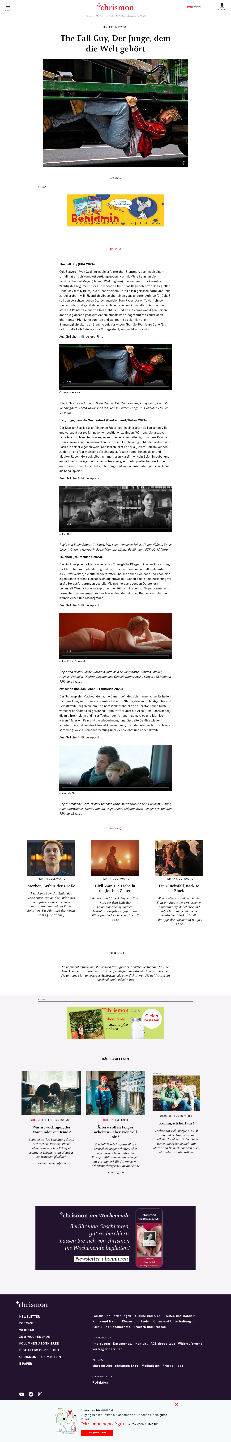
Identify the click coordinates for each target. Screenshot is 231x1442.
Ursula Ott (111, 1172)
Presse (168, 1366)
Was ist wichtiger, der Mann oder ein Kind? (51, 1130)
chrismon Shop (127, 1366)
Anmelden (222, 7)
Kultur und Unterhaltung (172, 1321)
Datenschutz (123, 1344)
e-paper (25, 1364)
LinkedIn (122, 980)
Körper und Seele (135, 1321)
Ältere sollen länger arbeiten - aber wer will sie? (115, 1132)
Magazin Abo (102, 1366)
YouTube (21, 1394)
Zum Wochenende (34, 1337)
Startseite (89, 16)
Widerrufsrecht (190, 1344)
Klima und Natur (105, 1321)
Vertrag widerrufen (107, 1349)
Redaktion (100, 1383)
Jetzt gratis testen (97, 1432)
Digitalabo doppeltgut (39, 1350)
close (176, 1404)
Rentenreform (118, 1120)
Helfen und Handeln (180, 1316)
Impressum (101, 1344)
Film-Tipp (99, 16)
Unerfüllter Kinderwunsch (54, 1120)
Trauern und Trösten (150, 1327)
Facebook (103, 980)
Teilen (114, 249)
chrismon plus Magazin (40, 1357)
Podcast (26, 1323)
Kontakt (141, 1344)
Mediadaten (151, 1366)
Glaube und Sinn (148, 1316)
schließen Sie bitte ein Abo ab (135, 971)
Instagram (162, 976)
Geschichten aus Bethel (176, 1116)
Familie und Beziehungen (111, 1316)
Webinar (26, 1330)
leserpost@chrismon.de (105, 976)
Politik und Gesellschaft (111, 1327)
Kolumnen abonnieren (39, 1343)
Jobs (179, 1366)
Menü (7, 10)
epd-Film (96, 336)
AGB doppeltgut (163, 1344)
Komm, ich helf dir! (176, 1123)
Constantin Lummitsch (47, 1163)
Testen (194, 7)
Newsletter (29, 1317)
